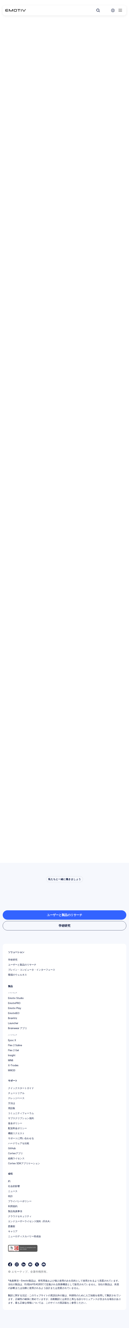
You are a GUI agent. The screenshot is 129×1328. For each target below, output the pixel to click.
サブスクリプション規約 (21, 1118)
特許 (10, 1196)
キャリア (12, 1231)
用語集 (11, 1108)
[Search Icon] (98, 10)
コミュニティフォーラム (21, 1113)
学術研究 (12, 959)
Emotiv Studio (16, 998)
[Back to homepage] (15, 10)
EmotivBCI (13, 1013)
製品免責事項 (15, 1211)
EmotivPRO (14, 1003)
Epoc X (12, 1040)
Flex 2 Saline (15, 1045)
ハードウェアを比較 (18, 1143)
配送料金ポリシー (17, 1128)
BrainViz (12, 1018)
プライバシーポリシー (20, 1201)
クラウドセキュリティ (20, 1216)
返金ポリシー (15, 1123)
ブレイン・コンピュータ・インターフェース (31, 969)
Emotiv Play (14, 1008)
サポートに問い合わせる (21, 1138)
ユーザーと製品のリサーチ (22, 964)
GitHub (12, 1148)
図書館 (11, 1226)
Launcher (13, 1023)
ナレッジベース (16, 1098)
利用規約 (12, 1206)
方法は (11, 1103)
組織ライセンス (16, 1158)
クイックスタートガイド (21, 1088)
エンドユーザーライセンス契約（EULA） (30, 1221)
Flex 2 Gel (13, 1050)
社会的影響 (14, 1186)
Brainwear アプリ (17, 1028)
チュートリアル (16, 1093)
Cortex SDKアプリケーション (24, 1163)
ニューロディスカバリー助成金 (24, 1236)
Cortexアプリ (15, 1153)
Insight (11, 1055)
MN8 (10, 1060)
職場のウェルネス (17, 974)
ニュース (12, 1191)
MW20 (11, 1070)
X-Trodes (13, 1065)
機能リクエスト (16, 1133)
